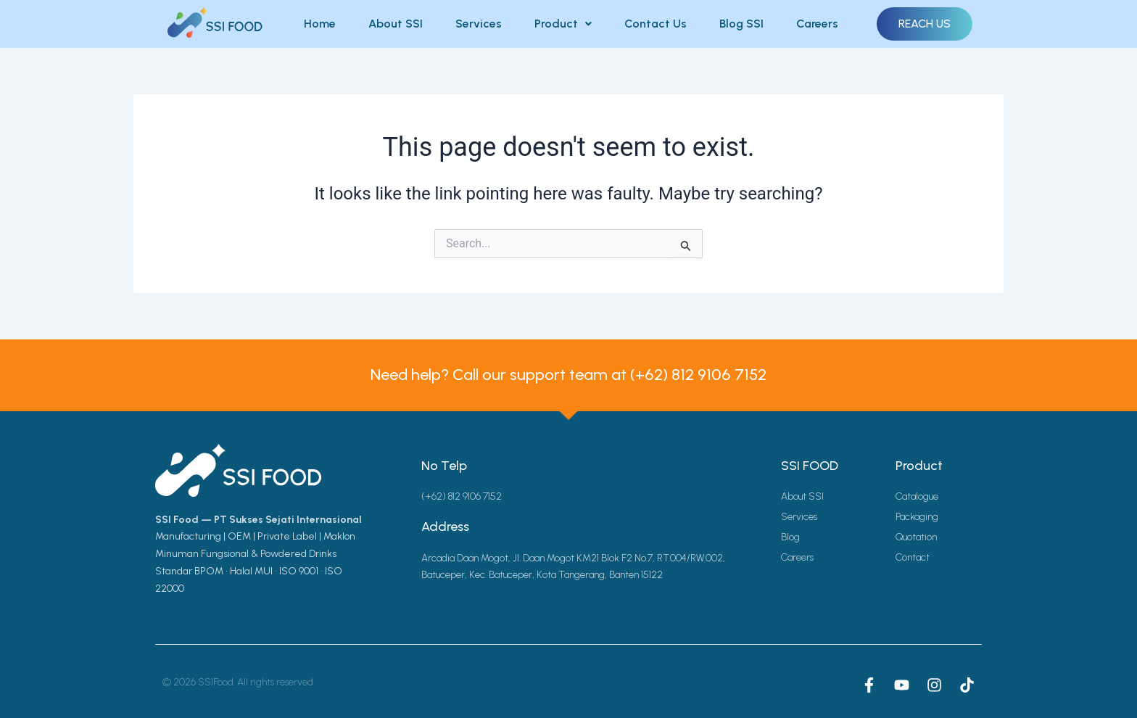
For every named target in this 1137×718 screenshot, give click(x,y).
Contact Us (655, 23)
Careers (817, 23)
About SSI (395, 23)
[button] (563, 24)
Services (478, 23)
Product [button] (563, 23)
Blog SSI (741, 23)
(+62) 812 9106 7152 (698, 374)
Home (320, 23)
